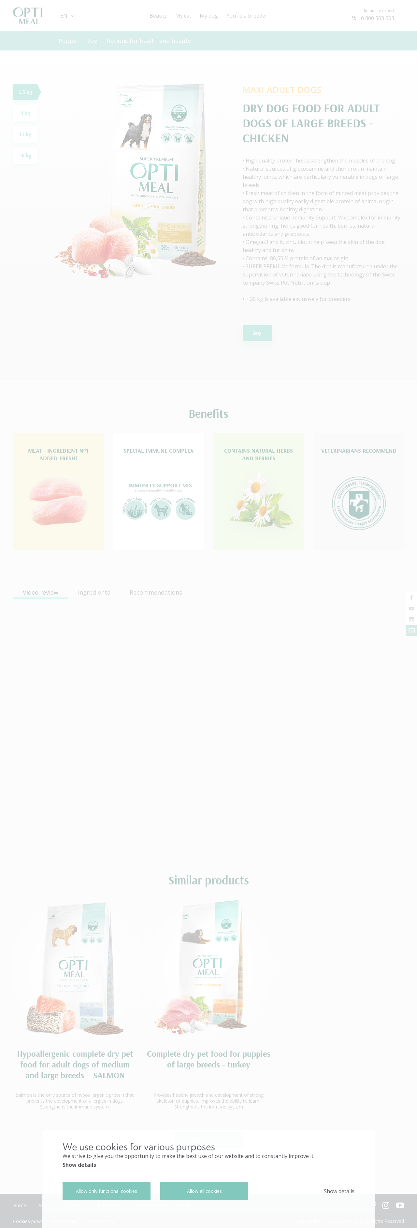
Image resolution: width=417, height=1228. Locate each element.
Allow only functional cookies (106, 1191)
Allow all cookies (204, 1191)
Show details (79, 1164)
